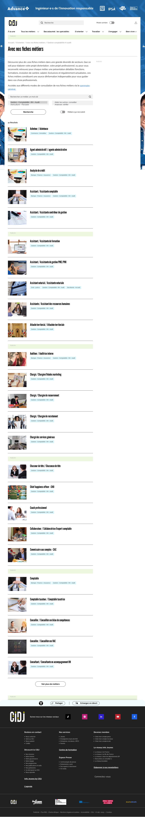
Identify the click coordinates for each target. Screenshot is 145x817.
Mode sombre (105, 23)
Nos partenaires (31, 768)
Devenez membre (101, 732)
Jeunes (62, 737)
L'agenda (28, 787)
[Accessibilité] (41, 704)
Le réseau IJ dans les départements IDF (107, 757)
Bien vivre (130, 32)
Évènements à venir (66, 764)
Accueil (11, 43)
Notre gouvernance (32, 759)
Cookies (109, 812)
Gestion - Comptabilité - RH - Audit (28, 103)
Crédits (28, 743)
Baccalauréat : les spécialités (56, 32)
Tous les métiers (28, 32)
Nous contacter (30, 737)
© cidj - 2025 (99, 812)
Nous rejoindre (30, 772)
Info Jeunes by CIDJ (33, 779)
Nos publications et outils (34, 766)
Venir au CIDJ (30, 739)
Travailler (96, 32)
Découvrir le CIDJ (31, 750)
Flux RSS (44, 812)
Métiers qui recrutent (76, 112)
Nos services (64, 732)
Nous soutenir (30, 741)
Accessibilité (85, 812)
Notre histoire (30, 757)
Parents (62, 743)
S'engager (113, 32)
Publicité (36, 812)
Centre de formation (68, 750)
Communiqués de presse (68, 762)
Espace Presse (65, 758)
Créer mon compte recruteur (104, 739)
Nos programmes (31, 763)
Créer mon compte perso (103, 737)
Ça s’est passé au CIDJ (33, 770)
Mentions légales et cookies (69, 812)
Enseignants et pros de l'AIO (69, 739)
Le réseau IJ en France (102, 752)
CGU (92, 812)
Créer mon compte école (103, 741)
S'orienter (79, 32)
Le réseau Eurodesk (101, 761)
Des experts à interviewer (68, 767)
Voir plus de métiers (50, 684)
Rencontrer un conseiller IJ (103, 759)
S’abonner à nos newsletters (106, 768)
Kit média (63, 769)
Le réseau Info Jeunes (103, 748)
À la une (11, 32)
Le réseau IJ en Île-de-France (104, 754)
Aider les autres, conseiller (73, 103)
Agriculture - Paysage (28, 105)
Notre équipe (30, 761)
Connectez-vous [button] (103, 777)
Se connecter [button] (136, 23)
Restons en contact (32, 732)
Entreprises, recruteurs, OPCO (69, 741)
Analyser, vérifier (73, 105)
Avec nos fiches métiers (35, 43)
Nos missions (30, 754)
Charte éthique (53, 812)
